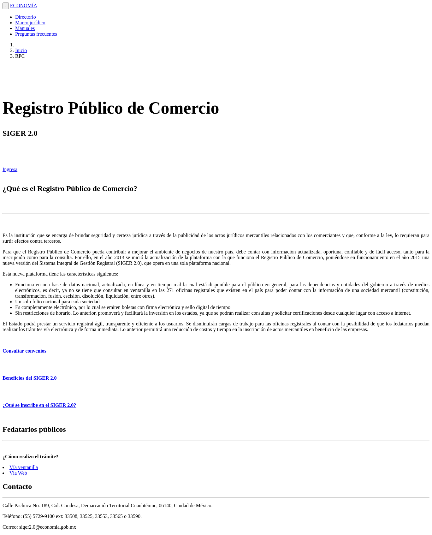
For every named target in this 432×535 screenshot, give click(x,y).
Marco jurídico (30, 22)
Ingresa (10, 169)
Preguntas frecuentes (36, 34)
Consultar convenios (24, 351)
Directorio (25, 17)
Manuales (25, 28)
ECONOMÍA (23, 5)
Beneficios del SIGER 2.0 (30, 378)
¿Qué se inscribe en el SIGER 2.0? (39, 405)
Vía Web (18, 473)
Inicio (21, 50)
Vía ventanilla (23, 467)
